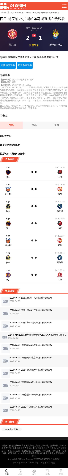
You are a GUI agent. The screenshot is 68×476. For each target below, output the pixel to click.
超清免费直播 (25, 65)
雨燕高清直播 (8, 65)
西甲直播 (19, 13)
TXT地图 (51, 462)
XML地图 (42, 462)
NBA (8, 167)
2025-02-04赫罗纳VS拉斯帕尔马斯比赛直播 (43, 13)
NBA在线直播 (11, 429)
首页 (12, 13)
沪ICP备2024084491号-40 (25, 462)
